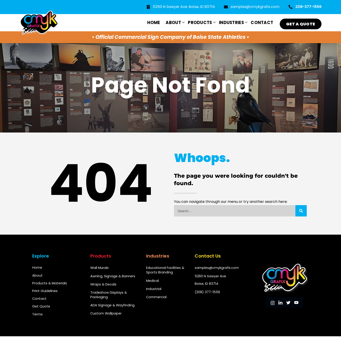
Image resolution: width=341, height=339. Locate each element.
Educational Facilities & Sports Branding (165, 270)
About (170, 22)
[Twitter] (288, 303)
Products (198, 22)
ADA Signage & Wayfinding (112, 307)
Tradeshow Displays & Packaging (108, 296)
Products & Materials (49, 284)
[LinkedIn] (280, 303)
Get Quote (41, 308)
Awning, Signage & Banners (113, 276)
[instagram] (272, 303)
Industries (230, 22)
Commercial (156, 298)
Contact (260, 22)
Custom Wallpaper (106, 315)
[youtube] (296, 303)
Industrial (153, 289)
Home (150, 22)
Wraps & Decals (103, 285)
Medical (152, 281)
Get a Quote (300, 22)
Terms (37, 316)
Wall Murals (99, 267)
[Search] (301, 210)
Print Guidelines (45, 292)
